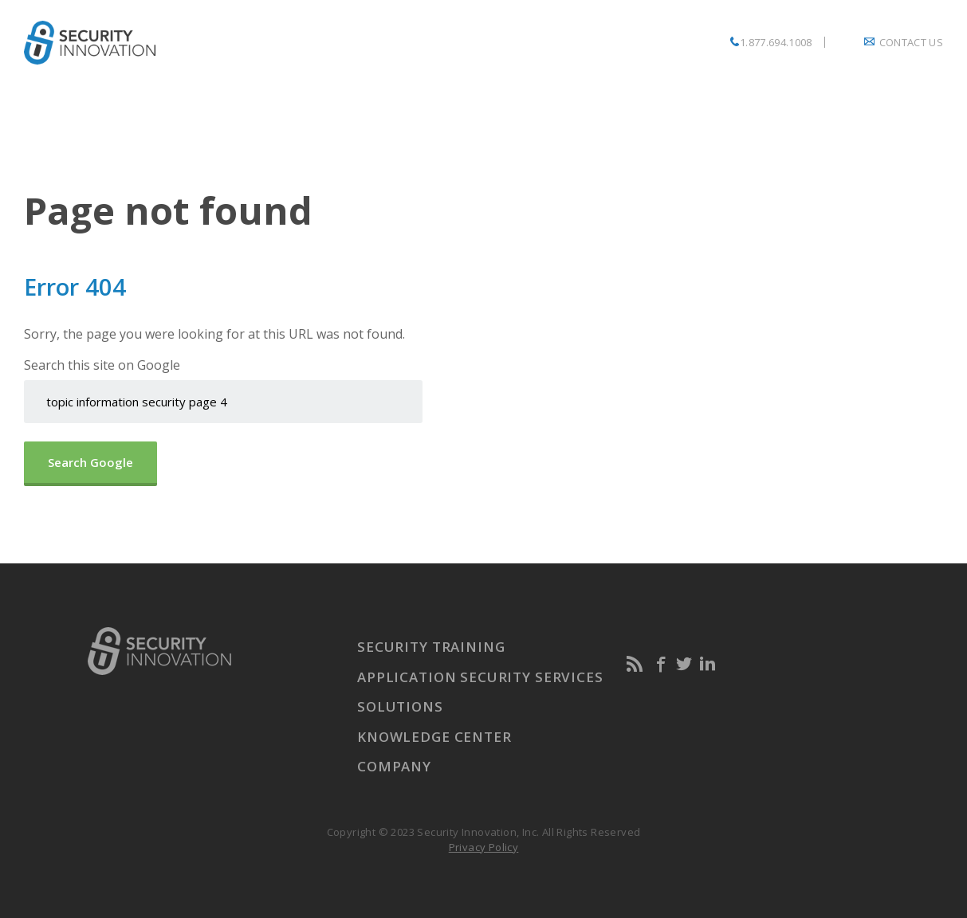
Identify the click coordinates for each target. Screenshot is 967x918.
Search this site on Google (102, 365)
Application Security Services (480, 677)
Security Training (431, 647)
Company (394, 766)
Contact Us (911, 42)
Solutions (400, 706)
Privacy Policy (484, 847)
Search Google (90, 462)
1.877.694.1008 (776, 42)
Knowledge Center (434, 737)
